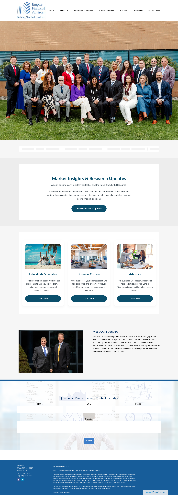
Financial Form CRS (62, 466)
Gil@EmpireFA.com (24, 476)
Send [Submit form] (89, 441)
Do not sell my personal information (99, 488)
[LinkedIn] (22, 479)
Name (40, 404)
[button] (51, 10)
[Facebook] (18, 479)
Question (89, 419)
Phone (138, 404)
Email (89, 404)
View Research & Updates (89, 208)
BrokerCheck (96, 470)
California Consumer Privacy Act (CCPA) (115, 486)
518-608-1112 (27, 468)
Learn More (43, 299)
